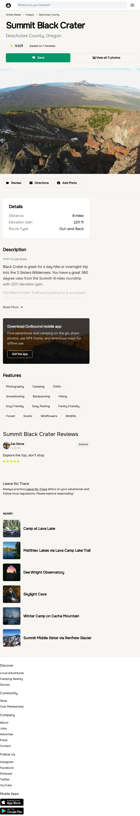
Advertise (6, 734)
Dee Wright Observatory (43, 572)
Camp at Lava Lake (39, 528)
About (4, 723)
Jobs (3, 728)
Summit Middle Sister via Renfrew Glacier (57, 638)
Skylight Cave (34, 594)
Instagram (6, 762)
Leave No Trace (36, 489)
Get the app (20, 354)
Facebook (7, 768)
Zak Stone (21, 258)
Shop (3, 701)
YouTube (6, 785)
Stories (5, 685)
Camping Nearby (11, 679)
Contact (5, 746)
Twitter (5, 779)
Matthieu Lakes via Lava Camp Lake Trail (56, 550)
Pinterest (6, 774)
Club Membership (12, 706)
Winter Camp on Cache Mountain (51, 616)
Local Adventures (12, 673)
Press (3, 740)
